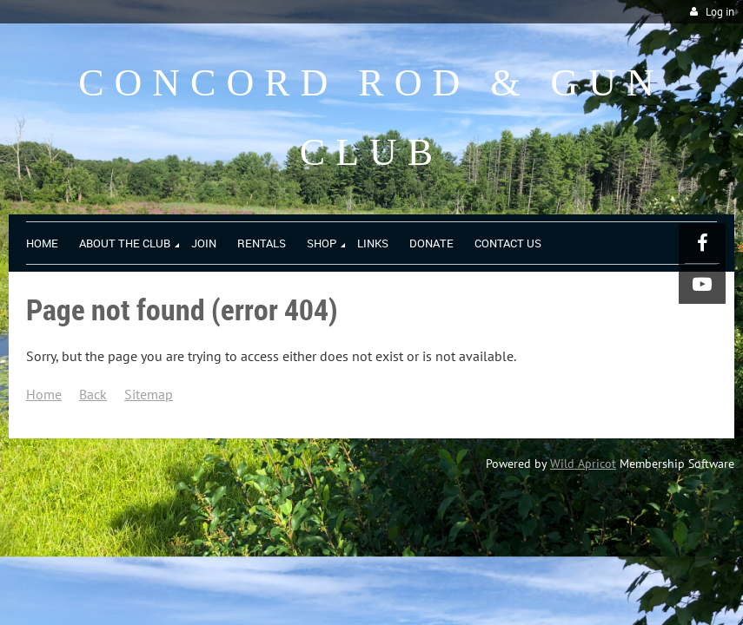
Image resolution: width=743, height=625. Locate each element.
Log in (720, 11)
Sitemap (148, 394)
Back (93, 394)
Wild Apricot (583, 463)
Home (44, 394)
